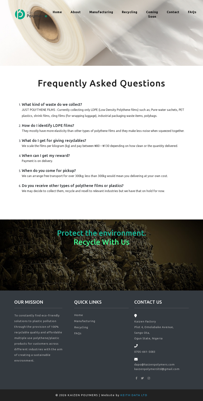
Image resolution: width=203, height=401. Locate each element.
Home (59, 12)
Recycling (129, 12)
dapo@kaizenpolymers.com (154, 364)
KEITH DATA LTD (133, 395)
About (76, 12)
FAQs (192, 12)
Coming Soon (152, 14)
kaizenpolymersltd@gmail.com (157, 369)
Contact (173, 12)
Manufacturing (101, 12)
